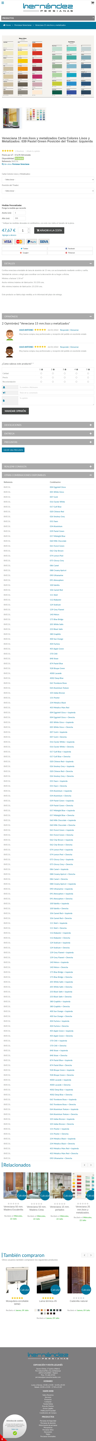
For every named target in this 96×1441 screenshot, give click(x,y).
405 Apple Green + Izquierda (61, 1031)
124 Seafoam (55, 605)
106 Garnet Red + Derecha (61, 918)
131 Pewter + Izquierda (59, 1129)
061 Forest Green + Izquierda (62, 830)
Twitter (24, 249)
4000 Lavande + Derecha (60, 1085)
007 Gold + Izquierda (58, 732)
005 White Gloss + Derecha (61, 727)
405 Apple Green (57, 649)
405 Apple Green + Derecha (61, 1036)
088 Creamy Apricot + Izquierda (63, 884)
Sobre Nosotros (48, 1395)
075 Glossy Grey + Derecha (61, 864)
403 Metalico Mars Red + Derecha (64, 1153)
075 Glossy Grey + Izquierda (61, 859)
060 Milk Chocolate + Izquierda (63, 820)
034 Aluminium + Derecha (60, 796)
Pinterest (70, 253)
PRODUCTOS (48, 18)
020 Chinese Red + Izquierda (61, 761)
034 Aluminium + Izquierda (61, 791)
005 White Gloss (57, 492)
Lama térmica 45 (48, 1301)
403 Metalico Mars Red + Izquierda (64, 1148)
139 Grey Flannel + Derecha (61, 957)
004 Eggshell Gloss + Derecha (62, 717)
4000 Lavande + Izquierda (60, 1080)
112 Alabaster (55, 600)
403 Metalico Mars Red (59, 707)
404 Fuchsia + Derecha (59, 1026)
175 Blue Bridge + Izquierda (61, 972)
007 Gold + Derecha (58, 737)
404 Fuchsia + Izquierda (59, 1021)
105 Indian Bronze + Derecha (62, 1124)
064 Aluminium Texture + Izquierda (64, 1109)
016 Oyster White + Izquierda (62, 742)
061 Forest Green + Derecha (61, 835)
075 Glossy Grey (57, 560)
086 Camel (54, 565)
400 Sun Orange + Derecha (61, 1016)
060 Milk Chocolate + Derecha (62, 825)
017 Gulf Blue (55, 507)
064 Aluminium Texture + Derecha (64, 1114)
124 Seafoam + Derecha (60, 947)
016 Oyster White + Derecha (62, 747)
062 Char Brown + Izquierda (61, 840)
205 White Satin (56, 624)
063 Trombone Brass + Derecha (63, 1104)
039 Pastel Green (57, 531)
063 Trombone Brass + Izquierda (63, 1099)
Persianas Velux (48, 1430)
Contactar (48, 1402)
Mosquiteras (48, 1427)
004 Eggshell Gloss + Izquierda (62, 712)
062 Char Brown (56, 551)
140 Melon (54, 614)
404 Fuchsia (55, 644)
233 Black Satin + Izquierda (61, 992)
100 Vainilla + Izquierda (59, 903)
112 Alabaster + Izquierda (60, 933)
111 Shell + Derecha (58, 928)
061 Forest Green (57, 546)
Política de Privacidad (48, 1411)
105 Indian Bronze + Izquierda (62, 1119)
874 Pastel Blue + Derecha (61, 1065)
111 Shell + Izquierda (58, 923)
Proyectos (48, 1399)
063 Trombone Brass (58, 683)
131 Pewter (55, 698)
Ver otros (15, 164)
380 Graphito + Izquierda (60, 1001)
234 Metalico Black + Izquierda (62, 1138)
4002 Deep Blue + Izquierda (61, 1090)
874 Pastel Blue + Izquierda (61, 1060)
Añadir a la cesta (49, 230)
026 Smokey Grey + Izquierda (62, 766)
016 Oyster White (57, 502)
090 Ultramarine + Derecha (61, 1158)
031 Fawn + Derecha (58, 786)
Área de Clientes (48, 1406)
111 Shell (54, 595)
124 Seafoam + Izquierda (60, 943)
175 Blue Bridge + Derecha (61, 977)
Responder (64, 330)
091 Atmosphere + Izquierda (61, 894)
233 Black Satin (56, 629)
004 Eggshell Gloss (58, 487)
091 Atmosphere (57, 580)
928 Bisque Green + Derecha (62, 1075)
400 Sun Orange (56, 639)
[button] (9, 71)
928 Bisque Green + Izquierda (62, 1070)
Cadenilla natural (79, 1301)
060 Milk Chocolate (58, 541)
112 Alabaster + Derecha (60, 938)
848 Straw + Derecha (58, 1055)
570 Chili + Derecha (58, 1045)
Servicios (48, 1397)
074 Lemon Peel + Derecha (61, 854)
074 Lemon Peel (56, 556)
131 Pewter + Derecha (59, 1134)
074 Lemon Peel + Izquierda (61, 850)
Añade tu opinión (33, 151)
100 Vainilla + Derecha (59, 908)
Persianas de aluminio (48, 1423)
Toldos (48, 1434)
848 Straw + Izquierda (59, 1050)
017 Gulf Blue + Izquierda (60, 752)
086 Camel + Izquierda (59, 869)
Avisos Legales (48, 1408)
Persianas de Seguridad (48, 1421)
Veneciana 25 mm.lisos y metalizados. (83, 1209)
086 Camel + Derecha (59, 879)
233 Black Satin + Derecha (61, 996)
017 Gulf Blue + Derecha (60, 756)
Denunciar (74, 330)
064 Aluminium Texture (59, 688)
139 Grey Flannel (57, 609)
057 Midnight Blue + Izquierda (62, 810)
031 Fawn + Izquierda (58, 781)
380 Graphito (55, 634)
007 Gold (54, 497)
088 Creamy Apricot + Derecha (62, 874)
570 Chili (53, 654)
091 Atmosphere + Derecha (61, 898)
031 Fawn (54, 521)
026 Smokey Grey (57, 516)
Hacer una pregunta (13, 450)
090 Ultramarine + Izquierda (61, 889)
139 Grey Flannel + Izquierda (61, 952)
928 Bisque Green (57, 668)
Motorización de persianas (48, 1425)
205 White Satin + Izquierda (61, 982)
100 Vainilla (54, 585)
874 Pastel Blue (56, 663)
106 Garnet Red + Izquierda (61, 913)
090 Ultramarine (56, 575)
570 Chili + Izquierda (58, 1041)
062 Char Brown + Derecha (61, 845)
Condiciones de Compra (48, 1413)
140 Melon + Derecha (59, 967)
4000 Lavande (56, 673)
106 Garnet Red (56, 590)
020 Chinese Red (57, 511)
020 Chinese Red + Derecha (61, 771)
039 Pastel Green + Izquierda (62, 801)
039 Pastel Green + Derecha (61, 805)
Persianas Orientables (48, 1436)
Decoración (48, 1432)
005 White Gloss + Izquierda (61, 722)
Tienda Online (48, 1404)
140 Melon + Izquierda (59, 962)
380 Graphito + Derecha (60, 1006)
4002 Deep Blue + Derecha (61, 1094)
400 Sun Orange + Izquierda (61, 1011)
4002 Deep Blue (56, 678)
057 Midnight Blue (57, 536)
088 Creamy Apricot (58, 570)
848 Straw (54, 658)
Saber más (14, 1429)
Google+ (24, 253)
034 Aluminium (56, 526)
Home (7, 25)
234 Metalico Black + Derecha (62, 1143)
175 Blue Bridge (56, 619)
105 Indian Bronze (57, 693)
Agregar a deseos (9, 235)
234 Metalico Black (58, 703)
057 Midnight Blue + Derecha (62, 815)
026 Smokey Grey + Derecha (62, 776)
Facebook (70, 249)
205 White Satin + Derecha (61, 987)
